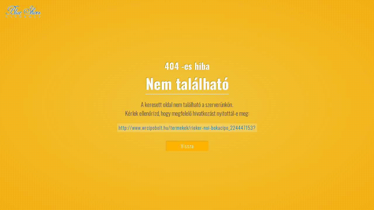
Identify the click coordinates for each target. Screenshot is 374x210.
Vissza (187, 146)
